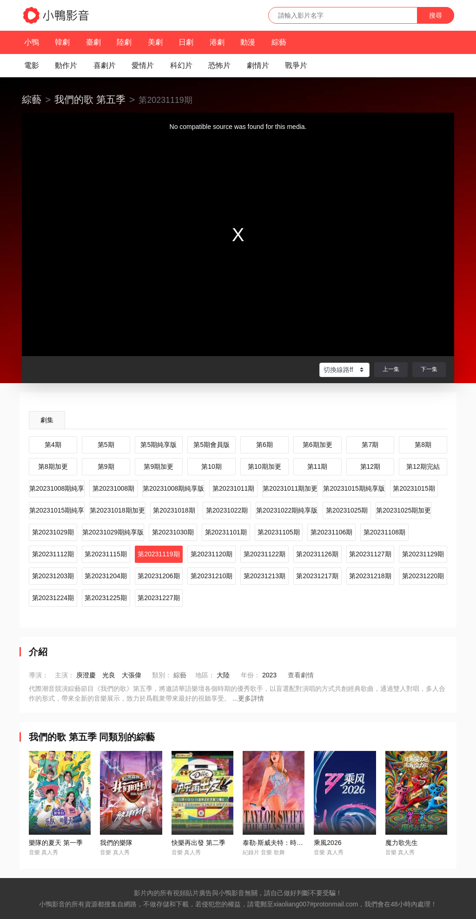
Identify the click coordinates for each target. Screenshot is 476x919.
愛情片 (143, 65)
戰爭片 (296, 65)
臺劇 (93, 42)
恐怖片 (219, 65)
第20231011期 (233, 488)
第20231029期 (53, 532)
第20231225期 (105, 597)
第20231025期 (347, 510)
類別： (162, 675)
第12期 (370, 466)
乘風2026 (327, 842)
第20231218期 (370, 576)
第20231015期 (414, 488)
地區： (205, 675)
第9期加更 (158, 466)
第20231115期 (105, 554)
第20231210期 (211, 576)
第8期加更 (53, 466)
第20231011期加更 (290, 488)
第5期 (106, 444)
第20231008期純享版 (173, 488)
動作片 (66, 65)
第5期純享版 (158, 444)
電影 (31, 65)
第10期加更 (264, 466)
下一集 (429, 369)
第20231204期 (105, 576)
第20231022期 (227, 510)
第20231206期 (158, 576)
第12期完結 (423, 466)
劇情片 (258, 65)
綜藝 (278, 42)
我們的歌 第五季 (90, 99)
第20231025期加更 (403, 510)
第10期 (211, 466)
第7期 (370, 444)
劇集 (46, 420)
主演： (64, 675)
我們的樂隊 (116, 842)
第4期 (53, 444)
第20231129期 (423, 554)
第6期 (264, 444)
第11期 (317, 466)
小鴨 (31, 42)
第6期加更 (317, 444)
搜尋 (435, 15)
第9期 (106, 466)
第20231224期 (53, 597)
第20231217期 (317, 576)
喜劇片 (104, 65)
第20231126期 (317, 554)
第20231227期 (158, 597)
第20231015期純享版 (353, 488)
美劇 (155, 42)
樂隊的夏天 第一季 (56, 842)
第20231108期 (384, 532)
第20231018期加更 (117, 510)
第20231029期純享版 (113, 532)
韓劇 (62, 42)
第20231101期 (226, 532)
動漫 (247, 42)
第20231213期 (264, 576)
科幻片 (181, 65)
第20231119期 (158, 554)
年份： (250, 675)
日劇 (185, 42)
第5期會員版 (211, 444)
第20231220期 (423, 576)
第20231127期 (370, 554)
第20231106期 (331, 532)
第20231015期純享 (56, 510)
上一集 (391, 369)
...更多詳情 (248, 698)
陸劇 (124, 42)
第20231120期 (211, 554)
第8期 (423, 444)
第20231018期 (174, 510)
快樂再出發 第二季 (198, 842)
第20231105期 (278, 532)
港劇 (217, 42)
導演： (38, 675)
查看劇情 (301, 675)
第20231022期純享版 (286, 510)
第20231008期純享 (56, 488)
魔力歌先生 (401, 842)
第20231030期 (173, 532)
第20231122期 (264, 554)
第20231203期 (53, 576)
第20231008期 (113, 488)
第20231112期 (53, 554)
